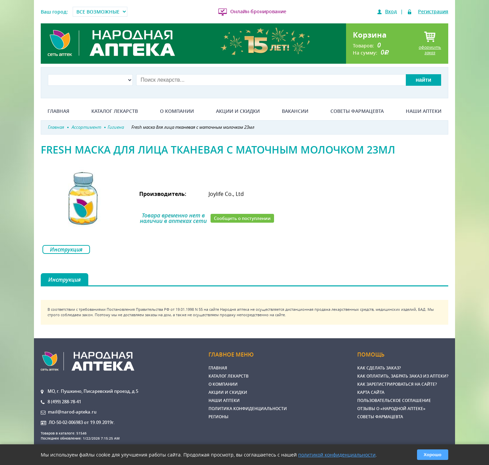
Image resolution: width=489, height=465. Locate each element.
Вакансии (295, 111)
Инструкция (66, 249)
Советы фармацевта (357, 111)
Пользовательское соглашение (394, 400)
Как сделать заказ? (379, 368)
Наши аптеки (423, 111)
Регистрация (433, 11)
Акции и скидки (238, 111)
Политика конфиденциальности (248, 408)
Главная (58, 111)
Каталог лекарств (114, 111)
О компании (177, 111)
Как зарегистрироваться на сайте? (397, 384)
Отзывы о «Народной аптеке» (391, 408)
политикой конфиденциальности (337, 454)
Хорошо (432, 454)
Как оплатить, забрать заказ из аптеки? (402, 376)
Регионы (219, 417)
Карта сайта (370, 392)
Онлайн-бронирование (258, 11)
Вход (391, 11)
